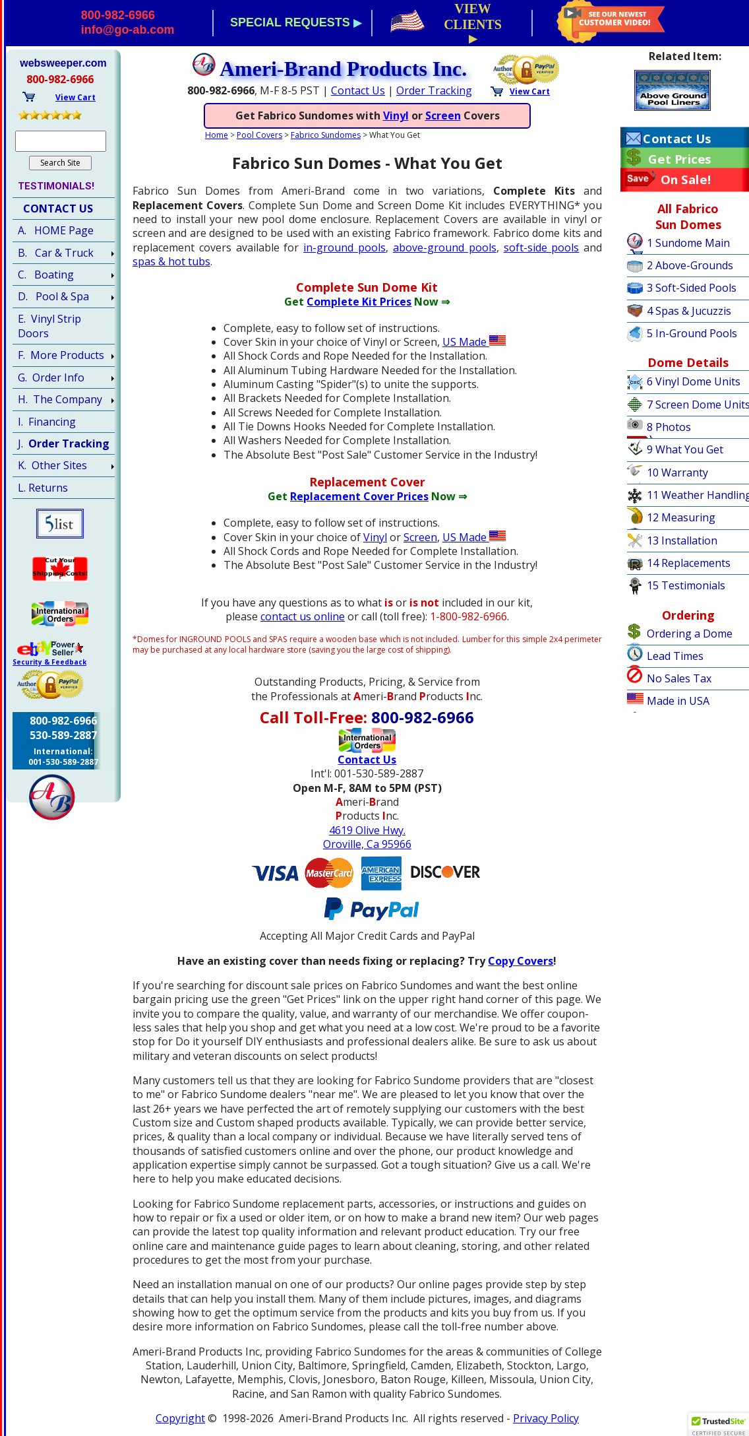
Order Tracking (434, 90)
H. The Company (60, 399)
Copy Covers (520, 961)
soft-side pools (542, 247)
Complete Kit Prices (359, 301)
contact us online (302, 616)
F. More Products (61, 355)
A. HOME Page (56, 230)
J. (63, 443)
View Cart (530, 91)
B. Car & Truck (56, 252)
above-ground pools (444, 247)
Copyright (180, 1418)
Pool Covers (259, 135)
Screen (443, 115)
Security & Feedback (49, 662)
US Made (474, 342)
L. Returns (43, 487)
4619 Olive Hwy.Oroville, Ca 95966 (367, 837)
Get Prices (679, 159)
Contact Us (358, 90)
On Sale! (686, 179)
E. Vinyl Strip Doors (49, 326)
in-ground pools (344, 247)
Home (216, 135)
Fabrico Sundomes (326, 135)
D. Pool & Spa (53, 296)
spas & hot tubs (171, 261)
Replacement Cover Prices (359, 496)
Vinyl (396, 115)
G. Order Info (51, 377)
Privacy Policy (546, 1418)
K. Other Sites (52, 465)
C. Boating (46, 274)
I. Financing (47, 421)
